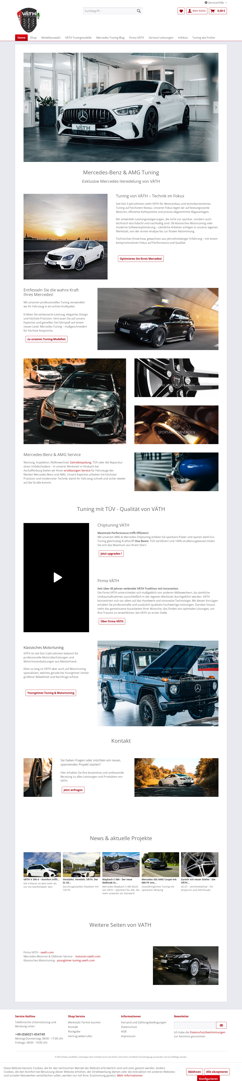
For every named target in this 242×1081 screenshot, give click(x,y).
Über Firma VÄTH (112, 621)
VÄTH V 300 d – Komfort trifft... (41, 879)
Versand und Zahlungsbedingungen (143, 1022)
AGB (123, 1031)
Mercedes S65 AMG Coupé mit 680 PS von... (159, 881)
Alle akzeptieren (217, 1072)
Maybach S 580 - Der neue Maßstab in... (117, 881)
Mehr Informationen (130, 1075)
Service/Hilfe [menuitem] (215, 3)
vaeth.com (47, 952)
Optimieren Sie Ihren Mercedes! (141, 259)
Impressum (128, 1036)
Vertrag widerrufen (80, 1036)
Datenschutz (129, 1027)
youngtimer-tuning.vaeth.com (76, 960)
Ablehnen (194, 1072)
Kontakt (73, 1027)
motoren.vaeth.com (87, 956)
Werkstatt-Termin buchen (84, 1022)
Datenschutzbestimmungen (207, 1032)
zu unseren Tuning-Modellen (46, 339)
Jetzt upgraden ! (111, 553)
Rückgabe (74, 1031)
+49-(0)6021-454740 (30, 1034)
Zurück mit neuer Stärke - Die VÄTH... (198, 881)
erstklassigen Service (77, 470)
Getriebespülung (80, 462)
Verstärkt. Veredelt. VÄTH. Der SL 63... (80, 881)
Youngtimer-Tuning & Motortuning (50, 693)
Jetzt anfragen (73, 790)
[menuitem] (112, 11)
